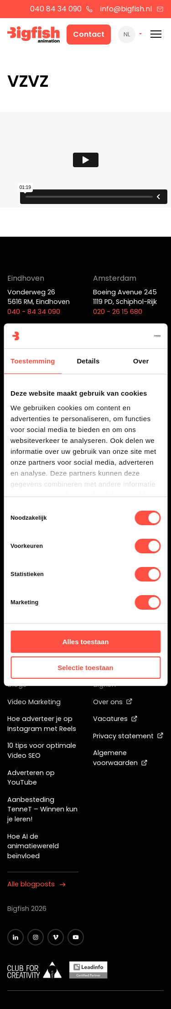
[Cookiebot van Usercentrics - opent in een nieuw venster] (122, 336)
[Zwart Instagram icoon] (35, 937)
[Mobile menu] (156, 34)
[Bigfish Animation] (33, 35)
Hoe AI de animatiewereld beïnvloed (33, 846)
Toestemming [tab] (32, 361)
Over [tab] (141, 361)
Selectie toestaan (85, 667)
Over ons (113, 701)
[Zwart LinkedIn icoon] (15, 937)
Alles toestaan (85, 642)
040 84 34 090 (61, 9)
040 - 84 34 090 (33, 311)
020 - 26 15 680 (117, 311)
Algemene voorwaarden (120, 757)
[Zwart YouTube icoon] (75, 937)
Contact (88, 34)
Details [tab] (88, 361)
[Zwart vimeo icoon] (55, 937)
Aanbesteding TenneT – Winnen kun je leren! (42, 809)
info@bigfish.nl (132, 9)
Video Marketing (34, 701)
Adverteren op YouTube (31, 777)
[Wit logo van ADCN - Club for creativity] (34, 970)
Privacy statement (128, 736)
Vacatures (115, 718)
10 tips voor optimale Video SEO (41, 750)
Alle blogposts (36, 884)
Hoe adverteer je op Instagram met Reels (41, 723)
